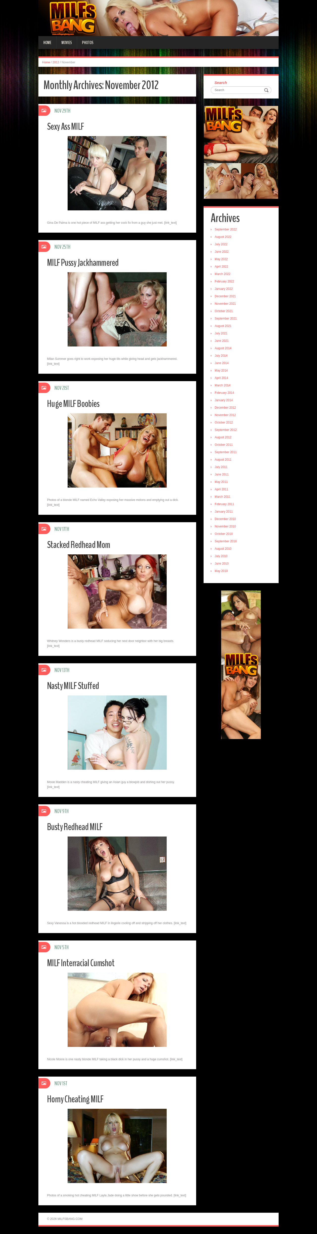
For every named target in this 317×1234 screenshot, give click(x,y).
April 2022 (223, 268)
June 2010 (223, 565)
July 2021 (222, 334)
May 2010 (222, 572)
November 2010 (226, 527)
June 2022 (223, 253)
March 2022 (224, 275)
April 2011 (223, 490)
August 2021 (224, 327)
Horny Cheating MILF (79, 1098)
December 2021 (226, 297)
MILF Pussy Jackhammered (88, 262)
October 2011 (225, 446)
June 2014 (223, 364)
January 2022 (225, 290)
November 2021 (226, 305)
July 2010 (222, 557)
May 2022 (222, 260)
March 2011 (224, 498)
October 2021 (225, 312)
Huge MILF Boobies (77, 403)
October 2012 (225, 423)
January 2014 (225, 401)
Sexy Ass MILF (68, 126)
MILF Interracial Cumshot (85, 962)
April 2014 (223, 379)
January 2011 (225, 513)
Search (222, 83)
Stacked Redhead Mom (83, 544)
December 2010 (226, 520)
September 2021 (227, 319)
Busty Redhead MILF (79, 826)
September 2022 (227, 230)
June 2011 (223, 475)
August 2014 (224, 349)
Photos (87, 43)
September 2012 (227, 431)
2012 (56, 62)
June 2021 (223, 342)
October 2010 (225, 535)
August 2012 (224, 438)
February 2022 (226, 282)
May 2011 (222, 483)
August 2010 (224, 550)
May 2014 (222, 371)
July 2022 (222, 245)
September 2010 (227, 542)
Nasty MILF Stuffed (77, 685)
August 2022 (224, 238)
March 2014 (224, 386)
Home (47, 43)
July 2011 (222, 468)
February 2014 (226, 394)
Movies (66, 43)
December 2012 (226, 409)
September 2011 (227, 453)
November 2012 (226, 416)
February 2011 (226, 505)
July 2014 (222, 357)
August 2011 (224, 461)
